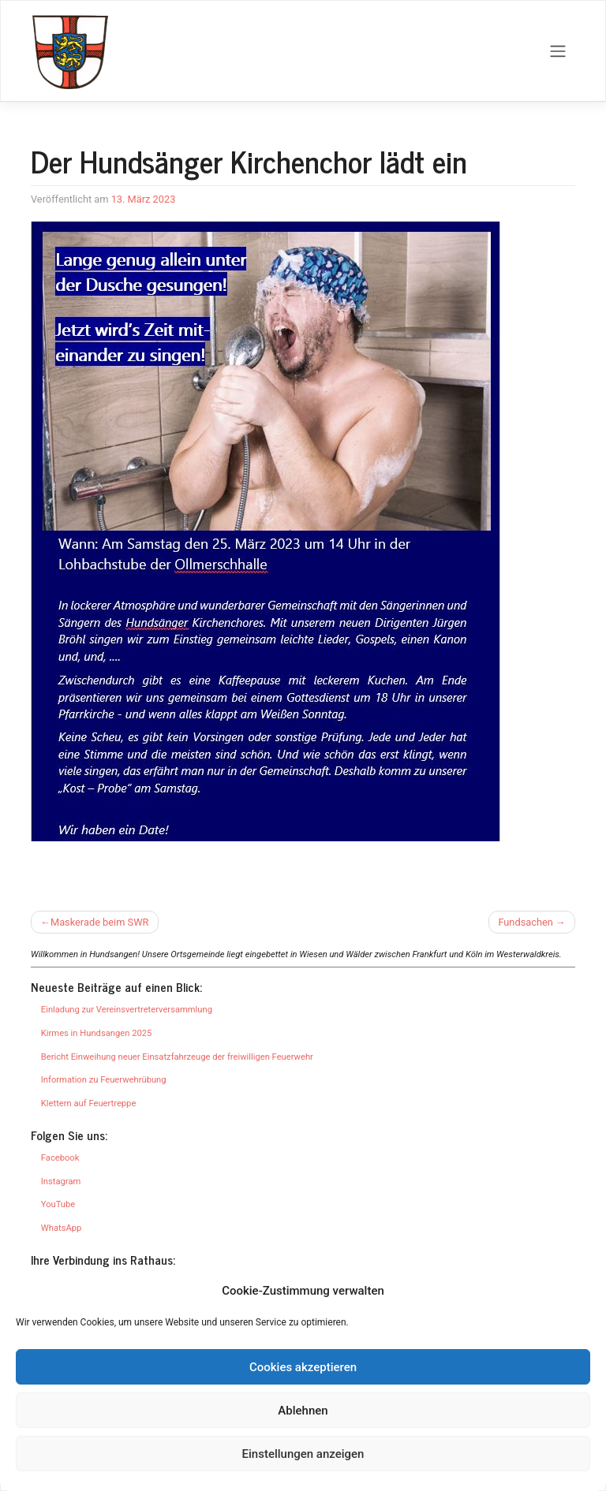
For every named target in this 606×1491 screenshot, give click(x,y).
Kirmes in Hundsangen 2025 (96, 1033)
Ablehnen (302, 1410)
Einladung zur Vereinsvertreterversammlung (126, 1010)
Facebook (60, 1158)
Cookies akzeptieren (303, 1367)
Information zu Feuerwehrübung (103, 1080)
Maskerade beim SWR (99, 922)
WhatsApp (61, 1228)
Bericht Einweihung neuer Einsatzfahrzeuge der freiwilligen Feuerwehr (177, 1057)
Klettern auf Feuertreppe (89, 1103)
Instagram (61, 1181)
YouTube (58, 1204)
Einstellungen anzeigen (303, 1454)
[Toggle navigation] (558, 51)
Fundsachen (525, 922)
